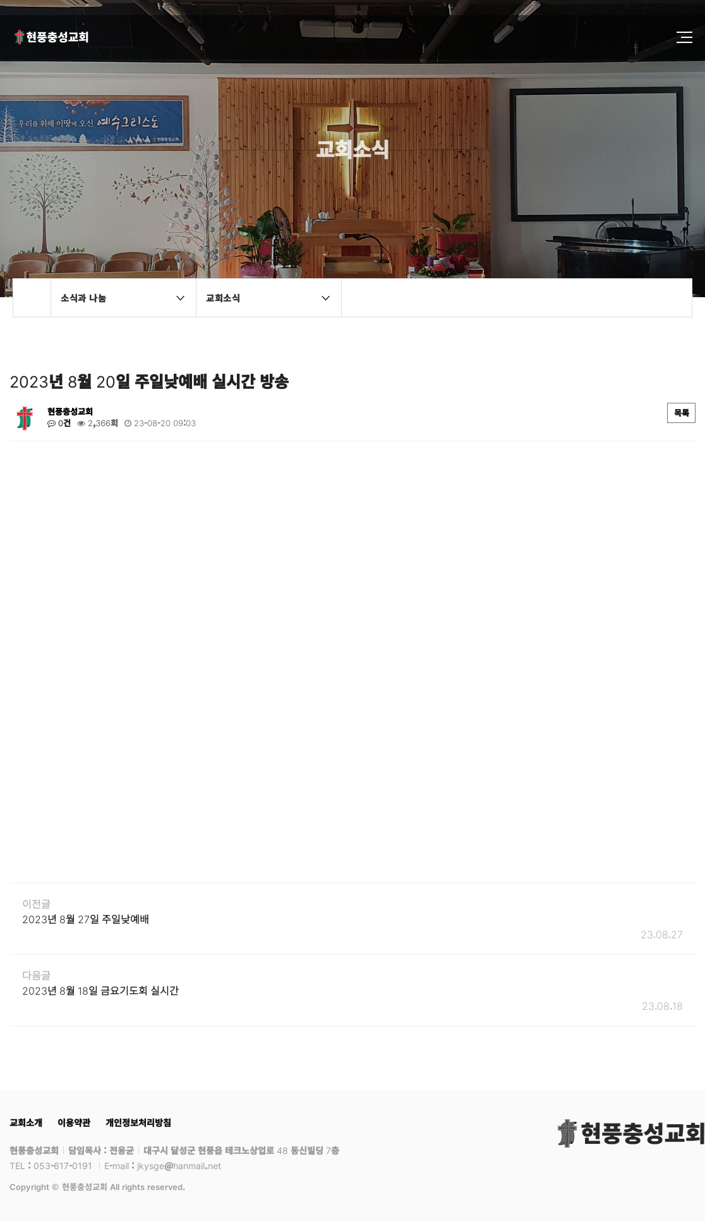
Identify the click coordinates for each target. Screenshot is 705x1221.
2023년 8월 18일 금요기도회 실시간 (100, 990)
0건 (59, 423)
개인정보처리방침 (138, 1122)
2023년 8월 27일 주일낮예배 (85, 918)
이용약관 (73, 1122)
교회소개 (25, 1122)
